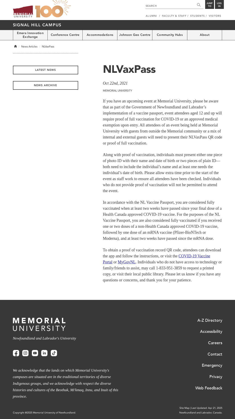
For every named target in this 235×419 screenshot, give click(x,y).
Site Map (185, 408)
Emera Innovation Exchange (30, 35)
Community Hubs (170, 35)
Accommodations (100, 35)
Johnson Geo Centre (134, 35)
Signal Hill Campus (37, 24)
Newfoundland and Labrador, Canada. (200, 412)
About (204, 35)
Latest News (45, 69)
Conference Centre (65, 35)
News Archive (45, 85)
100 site (53, 9)
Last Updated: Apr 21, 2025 (206, 408)
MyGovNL (127, 262)
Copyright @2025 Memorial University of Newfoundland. (44, 412)
